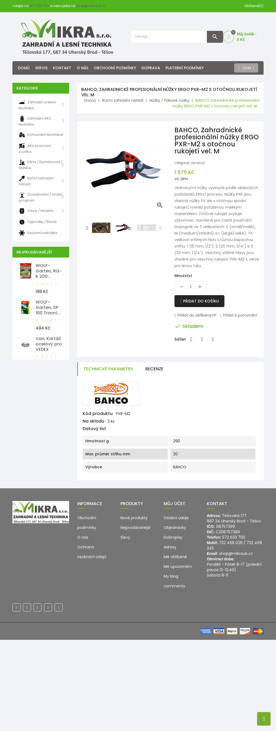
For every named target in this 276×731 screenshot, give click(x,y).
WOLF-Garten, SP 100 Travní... (48, 307)
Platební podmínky (185, 68)
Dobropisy (173, 628)
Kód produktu (98, 413)
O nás (82, 68)
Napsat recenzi (190, 163)
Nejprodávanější (135, 618)
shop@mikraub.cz (91, 6)
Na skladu (93, 421)
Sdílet (191, 339)
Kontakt (62, 68)
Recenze (154, 369)
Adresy (170, 638)
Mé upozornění (178, 657)
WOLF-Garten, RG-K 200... (49, 270)
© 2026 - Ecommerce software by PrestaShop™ (57, 722)
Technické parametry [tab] (108, 369)
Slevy (125, 628)
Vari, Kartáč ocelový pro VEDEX (49, 344)
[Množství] (191, 286)
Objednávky (175, 618)
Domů (24, 68)
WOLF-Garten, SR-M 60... (48, 495)
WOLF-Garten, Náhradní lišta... (46, 420)
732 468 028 (231, 634)
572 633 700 (39, 6)
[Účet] (246, 68)
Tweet (202, 339)
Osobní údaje (176, 609)
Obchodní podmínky (115, 68)
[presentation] (87, 228)
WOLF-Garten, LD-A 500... (49, 380)
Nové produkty (134, 609)
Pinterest (212, 339)
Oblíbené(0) (254, 6)
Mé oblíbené (175, 648)
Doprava (151, 68)
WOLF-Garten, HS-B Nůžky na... (49, 458)
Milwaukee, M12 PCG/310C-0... (48, 534)
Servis (41, 68)
